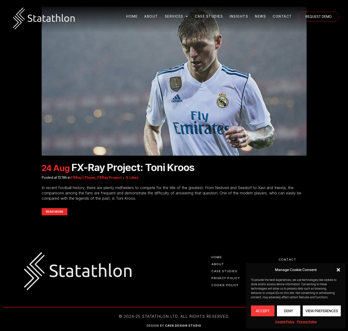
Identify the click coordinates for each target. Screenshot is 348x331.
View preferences (321, 311)
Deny (288, 311)
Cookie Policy (285, 322)
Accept (263, 311)
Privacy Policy (307, 322)
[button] (338, 269)
